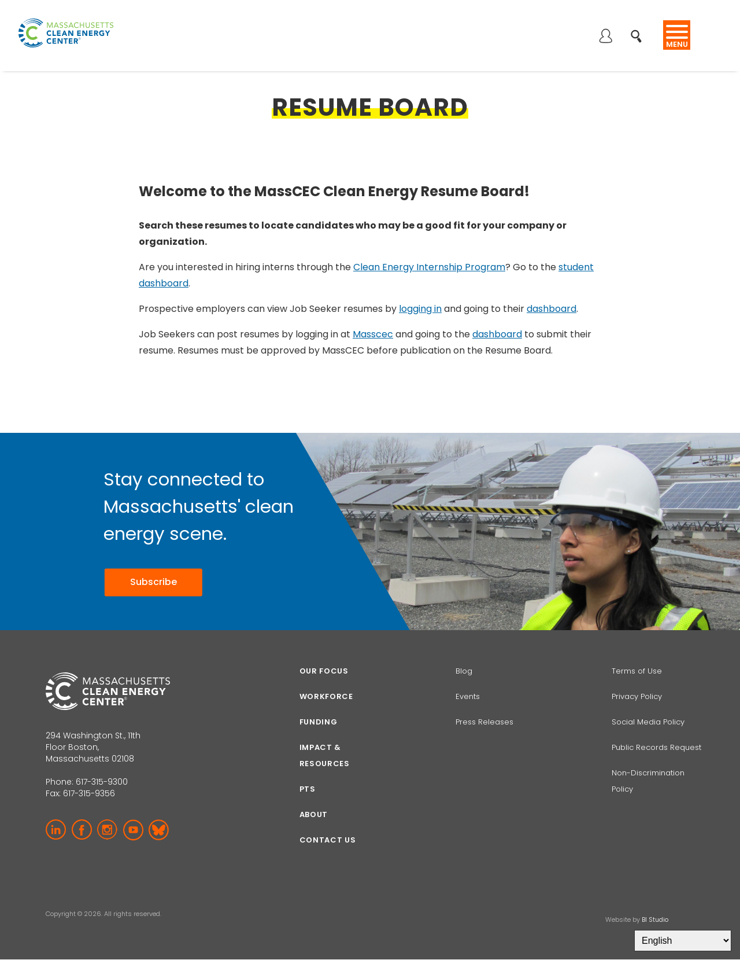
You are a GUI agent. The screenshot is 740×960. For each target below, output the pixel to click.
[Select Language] (682, 940)
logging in (420, 308)
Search (639, 30)
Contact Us (327, 839)
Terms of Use (637, 670)
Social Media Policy (649, 721)
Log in (605, 37)
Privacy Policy (637, 696)
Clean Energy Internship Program (429, 267)
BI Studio (655, 919)
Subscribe (153, 581)
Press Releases (484, 721)
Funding (318, 721)
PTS (307, 789)
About (313, 814)
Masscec (373, 334)
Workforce (326, 696)
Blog (464, 670)
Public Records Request (656, 747)
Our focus (324, 670)
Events (468, 696)
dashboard (551, 308)
